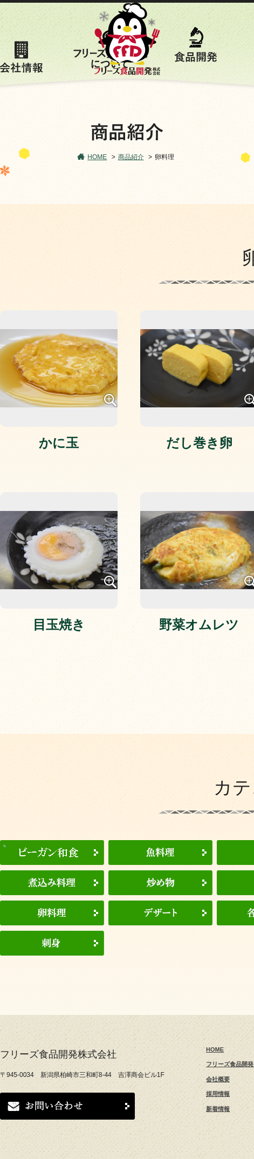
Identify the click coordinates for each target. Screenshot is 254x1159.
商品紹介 (131, 157)
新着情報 (218, 1109)
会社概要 (218, 1079)
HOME (97, 157)
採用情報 (218, 1093)
